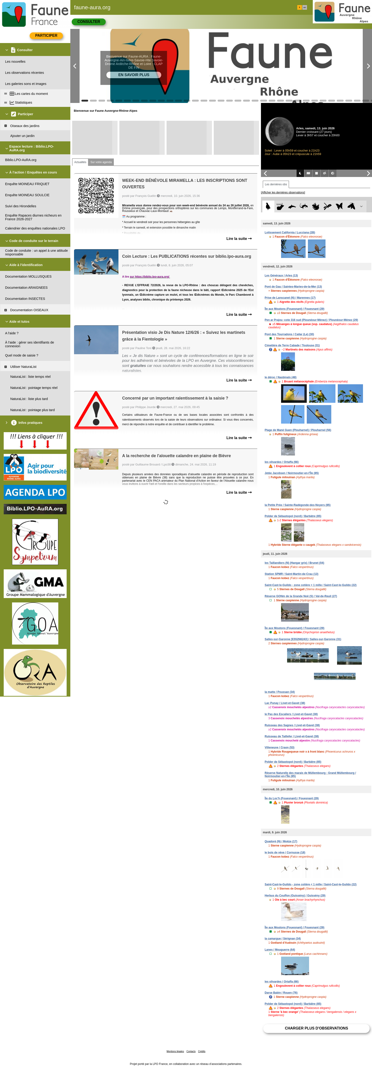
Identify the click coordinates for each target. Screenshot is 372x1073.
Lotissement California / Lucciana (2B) (290, 232)
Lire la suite (239, 238)
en (305, 7)
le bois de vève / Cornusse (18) (285, 852)
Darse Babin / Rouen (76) (281, 992)
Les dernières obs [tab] (276, 184)
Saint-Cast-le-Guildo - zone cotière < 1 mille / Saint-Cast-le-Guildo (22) (310, 585)
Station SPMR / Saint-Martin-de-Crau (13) (291, 574)
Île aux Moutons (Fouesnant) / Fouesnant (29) (294, 308)
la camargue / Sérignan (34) (283, 938)
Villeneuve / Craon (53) (279, 747)
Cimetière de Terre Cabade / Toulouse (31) (292, 345)
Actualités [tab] (80, 162)
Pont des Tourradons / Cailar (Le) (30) (289, 334)
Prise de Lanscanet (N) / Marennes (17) (290, 297)
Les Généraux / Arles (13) (281, 275)
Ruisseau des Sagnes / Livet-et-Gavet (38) (292, 725)
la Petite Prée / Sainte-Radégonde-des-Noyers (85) (298, 505)
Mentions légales (175, 1051)
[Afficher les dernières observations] (283, 192)
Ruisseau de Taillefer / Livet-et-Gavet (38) (292, 736)
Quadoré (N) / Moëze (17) (281, 841)
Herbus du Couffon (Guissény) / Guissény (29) (295, 895)
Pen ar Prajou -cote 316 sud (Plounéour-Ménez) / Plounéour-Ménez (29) (311, 320)
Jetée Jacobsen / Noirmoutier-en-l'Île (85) (292, 473)
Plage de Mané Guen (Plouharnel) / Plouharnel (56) (298, 430)
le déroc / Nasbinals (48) (280, 377)
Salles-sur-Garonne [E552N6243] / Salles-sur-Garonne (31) (303, 639)
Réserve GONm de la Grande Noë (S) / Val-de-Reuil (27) (301, 596)
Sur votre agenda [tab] (101, 162)
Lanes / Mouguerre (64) (280, 949)
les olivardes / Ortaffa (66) (282, 462)
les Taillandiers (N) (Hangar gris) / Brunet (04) (294, 562)
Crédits (201, 1051)
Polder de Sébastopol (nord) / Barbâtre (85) (293, 516)
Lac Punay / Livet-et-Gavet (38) (285, 703)
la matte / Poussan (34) (280, 692)
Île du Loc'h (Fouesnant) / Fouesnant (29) (292, 798)
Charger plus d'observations (316, 1028)
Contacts (190, 1051)
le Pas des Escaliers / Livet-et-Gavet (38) (291, 714)
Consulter (88, 22)
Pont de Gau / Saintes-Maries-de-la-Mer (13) (293, 286)
